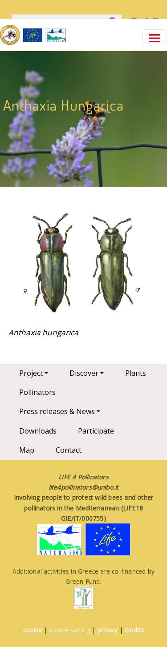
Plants (135, 373)
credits (134, 630)
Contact (68, 450)
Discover (83, 373)
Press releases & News (57, 411)
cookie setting (69, 630)
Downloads (38, 431)
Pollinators (37, 392)
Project (31, 373)
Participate (96, 431)
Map (26, 450)
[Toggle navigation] (154, 38)
